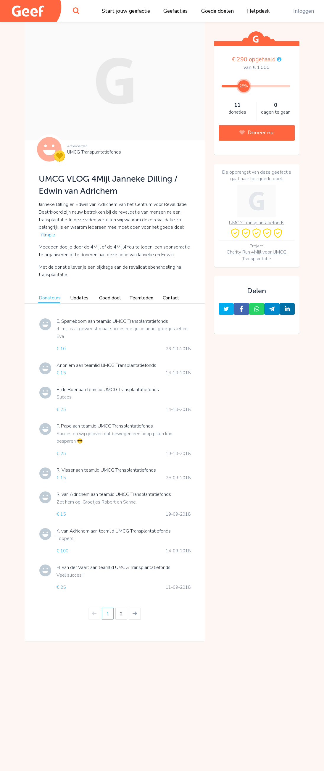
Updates (79, 298)
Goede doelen (217, 10)
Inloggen (303, 10)
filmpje (48, 235)
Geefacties (175, 10)
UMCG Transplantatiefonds (94, 152)
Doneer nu (256, 132)
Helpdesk (258, 10)
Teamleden (141, 298)
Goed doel (110, 298)
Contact (171, 298)
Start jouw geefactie (126, 10)
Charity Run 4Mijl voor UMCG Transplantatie (256, 255)
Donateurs (50, 298)
